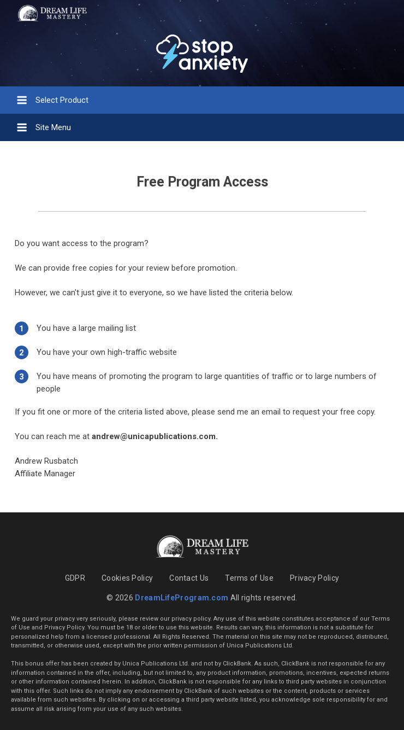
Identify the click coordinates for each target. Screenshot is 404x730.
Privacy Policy (314, 578)
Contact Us (189, 578)
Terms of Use (249, 578)
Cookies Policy (127, 578)
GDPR (75, 578)
